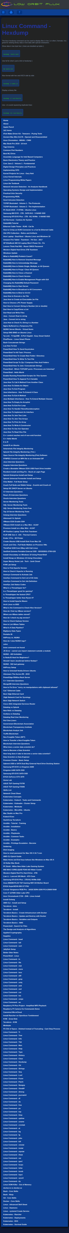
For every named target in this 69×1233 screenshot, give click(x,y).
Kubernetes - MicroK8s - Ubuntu (16, 816)
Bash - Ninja (8, 1201)
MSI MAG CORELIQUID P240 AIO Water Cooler (22, 876)
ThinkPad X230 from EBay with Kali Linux (20, 554)
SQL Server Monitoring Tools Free (17, 515)
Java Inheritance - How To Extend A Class (20, 398)
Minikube (7, 1032)
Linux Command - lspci (13, 1181)
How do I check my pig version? (16, 624)
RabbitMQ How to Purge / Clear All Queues (21, 276)
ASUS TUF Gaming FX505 (14, 793)
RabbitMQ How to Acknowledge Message (20, 269)
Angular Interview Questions (15, 471)
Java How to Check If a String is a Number (20, 329)
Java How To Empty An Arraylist (16, 408)
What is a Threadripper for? (14, 594)
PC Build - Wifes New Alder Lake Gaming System (23, 873)
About (5, 130)
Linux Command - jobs (12, 1144)
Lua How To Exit (10, 352)
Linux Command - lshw (12, 1174)
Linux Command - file (12, 969)
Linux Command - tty (12, 1188)
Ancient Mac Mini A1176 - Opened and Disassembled (25, 143)
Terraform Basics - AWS (13, 929)
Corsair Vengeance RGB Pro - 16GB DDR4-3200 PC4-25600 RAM (30, 896)
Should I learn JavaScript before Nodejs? (20, 667)
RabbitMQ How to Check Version (16, 282)
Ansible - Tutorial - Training (14, 829)
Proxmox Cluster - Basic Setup (16, 767)
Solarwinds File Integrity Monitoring (18, 455)
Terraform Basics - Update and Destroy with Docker (24, 922)
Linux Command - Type (13, 1058)
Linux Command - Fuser (13, 1085)
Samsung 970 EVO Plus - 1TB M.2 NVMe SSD (22, 886)
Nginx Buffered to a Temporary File (17, 332)
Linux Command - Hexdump (15, 1068)
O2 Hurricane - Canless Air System (17, 226)
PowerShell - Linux (11, 962)
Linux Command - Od (12, 1072)
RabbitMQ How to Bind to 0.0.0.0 (16, 299)
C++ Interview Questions (13, 687)
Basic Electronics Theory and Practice (19, 166)
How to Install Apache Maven (15, 607)
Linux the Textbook (11, 190)
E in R (5, 448)
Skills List (7, 796)
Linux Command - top (12, 1118)
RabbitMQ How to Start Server (15, 292)
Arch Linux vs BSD (11, 611)
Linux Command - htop (12, 1121)
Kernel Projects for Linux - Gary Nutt (18, 180)
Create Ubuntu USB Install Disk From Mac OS (22, 548)
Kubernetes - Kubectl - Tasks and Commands (22, 806)
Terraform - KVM (10, 1028)
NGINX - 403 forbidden (12, 660)
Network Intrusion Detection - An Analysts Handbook (25, 193)
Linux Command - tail (12, 949)
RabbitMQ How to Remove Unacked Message (22, 266)
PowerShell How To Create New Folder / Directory (23, 362)
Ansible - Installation (11, 833)
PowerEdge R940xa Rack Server (16, 684)
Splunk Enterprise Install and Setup (18, 481)
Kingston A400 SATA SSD (14, 776)
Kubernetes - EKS (10, 1227)
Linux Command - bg (12, 1138)
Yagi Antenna (8, 153)
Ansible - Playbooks (11, 839)
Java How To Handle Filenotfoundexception (21, 415)
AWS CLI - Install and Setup (14, 909)
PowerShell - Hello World (13, 379)
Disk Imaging (8, 856)
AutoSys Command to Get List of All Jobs (20, 584)
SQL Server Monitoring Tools (15, 511)
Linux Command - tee (12, 1002)
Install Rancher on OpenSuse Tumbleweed (21, 1022)
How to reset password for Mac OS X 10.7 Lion (22, 859)
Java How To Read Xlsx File (14, 438)
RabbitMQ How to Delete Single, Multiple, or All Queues (26, 273)
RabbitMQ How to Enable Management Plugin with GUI (26, 286)
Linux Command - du (12, 1108)
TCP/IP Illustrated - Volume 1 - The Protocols (21, 210)
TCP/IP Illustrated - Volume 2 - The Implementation (24, 213)
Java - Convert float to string (15, 322)
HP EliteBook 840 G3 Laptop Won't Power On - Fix (24, 249)
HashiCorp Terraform (12, 826)
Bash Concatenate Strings (14, 349)
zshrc (5, 650)
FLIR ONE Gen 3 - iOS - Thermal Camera (20, 541)
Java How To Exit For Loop (14, 412)
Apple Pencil (8, 133)
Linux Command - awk (12, 992)
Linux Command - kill (12, 1148)
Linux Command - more (13, 975)
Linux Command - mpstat (13, 1158)
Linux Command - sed (12, 995)
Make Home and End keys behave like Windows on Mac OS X (28, 866)
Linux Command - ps (12, 1115)
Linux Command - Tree (12, 1042)
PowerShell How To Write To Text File (18, 365)
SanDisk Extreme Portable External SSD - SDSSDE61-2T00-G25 (29, 558)
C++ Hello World (10, 445)
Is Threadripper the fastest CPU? (17, 601)
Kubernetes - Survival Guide (15, 1231)
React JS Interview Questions (15, 501)
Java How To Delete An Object (15, 392)
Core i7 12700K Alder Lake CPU (16, 899)
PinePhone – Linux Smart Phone (16, 345)
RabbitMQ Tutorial (10, 229)
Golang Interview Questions (14, 521)
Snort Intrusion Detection (13, 206)
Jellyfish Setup (9, 955)
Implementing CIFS (11, 176)
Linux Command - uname (13, 1128)
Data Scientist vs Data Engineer (16, 763)
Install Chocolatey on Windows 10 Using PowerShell (25, 561)
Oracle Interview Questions (14, 505)
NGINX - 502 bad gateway (13, 670)
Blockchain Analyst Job (13, 737)
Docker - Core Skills (11, 1207)
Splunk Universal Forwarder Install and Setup (22, 485)
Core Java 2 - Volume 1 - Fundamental (19, 170)
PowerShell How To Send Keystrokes (18, 355)
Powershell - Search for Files (15, 932)
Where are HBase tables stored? (16, 621)
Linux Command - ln (11, 965)
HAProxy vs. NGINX (11, 644)
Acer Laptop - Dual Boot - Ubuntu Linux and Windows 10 (26, 243)
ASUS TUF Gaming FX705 (14, 790)
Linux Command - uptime (13, 1125)
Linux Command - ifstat (13, 1161)
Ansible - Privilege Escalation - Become (19, 849)
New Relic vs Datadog (12, 717)
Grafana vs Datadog (11, 720)
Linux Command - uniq (12, 989)
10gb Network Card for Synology (16, 704)
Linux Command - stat (12, 972)
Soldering (7, 853)
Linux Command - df (11, 1105)
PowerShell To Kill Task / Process (17, 359)
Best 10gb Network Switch (14, 707)
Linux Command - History (14, 1062)
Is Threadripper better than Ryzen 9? (18, 604)
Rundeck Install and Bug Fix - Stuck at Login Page (24, 478)
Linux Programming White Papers (17, 186)
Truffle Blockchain (10, 740)
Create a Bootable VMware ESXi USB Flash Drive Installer (27, 475)
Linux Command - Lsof (12, 1081)
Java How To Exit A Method (14, 402)
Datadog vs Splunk (11, 713)
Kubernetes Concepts (12, 803)
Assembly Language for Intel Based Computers (23, 163)
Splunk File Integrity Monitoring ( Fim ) (19, 458)
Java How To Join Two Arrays (15, 425)
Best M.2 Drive (9, 160)
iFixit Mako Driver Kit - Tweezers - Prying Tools (22, 140)
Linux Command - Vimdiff (14, 1095)
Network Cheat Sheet (12, 800)
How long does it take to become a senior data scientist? (26, 760)
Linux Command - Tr (11, 1038)
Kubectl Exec (8, 823)
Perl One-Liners (9, 727)
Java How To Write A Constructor (17, 432)
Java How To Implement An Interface (18, 418)
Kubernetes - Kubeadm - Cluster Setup (19, 810)
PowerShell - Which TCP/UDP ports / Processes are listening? (29, 375)
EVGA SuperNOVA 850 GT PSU (16, 892)
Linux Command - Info (12, 1045)
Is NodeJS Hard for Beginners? (16, 664)
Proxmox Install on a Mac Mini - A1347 (19, 534)
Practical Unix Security (12, 200)
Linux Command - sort (12, 952)
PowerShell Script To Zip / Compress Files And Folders (26, 369)
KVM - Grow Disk (10, 1025)
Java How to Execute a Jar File (16, 302)
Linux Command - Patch (13, 1088)
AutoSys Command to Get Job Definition (20, 587)
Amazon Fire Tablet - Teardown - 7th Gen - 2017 (23, 246)
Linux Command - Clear (13, 1065)
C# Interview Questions (13, 498)
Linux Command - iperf (12, 1168)
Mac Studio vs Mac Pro (12, 820)
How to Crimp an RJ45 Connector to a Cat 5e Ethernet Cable (28, 236)
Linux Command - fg (11, 1141)
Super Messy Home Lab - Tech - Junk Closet (21, 568)
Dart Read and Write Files (14, 319)
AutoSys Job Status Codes (14, 591)
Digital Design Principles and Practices (19, 173)
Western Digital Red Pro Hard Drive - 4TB (20, 879)
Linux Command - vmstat (13, 1151)
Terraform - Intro (10, 912)
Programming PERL (11, 203)
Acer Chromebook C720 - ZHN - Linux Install (21, 902)
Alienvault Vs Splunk (12, 524)
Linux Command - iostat (13, 1154)
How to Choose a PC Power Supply (17, 309)
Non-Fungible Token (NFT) (14, 743)
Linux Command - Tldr (12, 1048)
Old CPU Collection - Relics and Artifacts (20, 239)
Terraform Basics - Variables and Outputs (20, 926)
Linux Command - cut (12, 999)
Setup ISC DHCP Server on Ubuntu (17, 495)
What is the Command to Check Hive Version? (22, 614)
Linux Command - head (13, 946)
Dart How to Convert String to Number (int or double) (25, 312)
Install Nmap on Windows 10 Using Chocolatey (22, 564)
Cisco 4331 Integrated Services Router (19, 710)
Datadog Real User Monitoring (15, 723)
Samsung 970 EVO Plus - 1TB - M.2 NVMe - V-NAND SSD (26, 223)
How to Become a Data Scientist (16, 757)
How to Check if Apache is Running (18, 578)
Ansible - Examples (11, 846)
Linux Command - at (11, 1135)
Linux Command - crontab (14, 1131)
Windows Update (10, 259)
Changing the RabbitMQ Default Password (20, 289)
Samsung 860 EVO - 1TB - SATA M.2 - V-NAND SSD (24, 219)
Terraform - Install (10, 916)
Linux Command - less (12, 979)
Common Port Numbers (13, 156)
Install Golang (9, 906)
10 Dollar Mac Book (11, 869)
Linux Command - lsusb (13, 1178)
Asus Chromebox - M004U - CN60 (17, 147)
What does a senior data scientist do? (19, 753)
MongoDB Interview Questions (16, 690)
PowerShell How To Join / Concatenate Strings (22, 372)
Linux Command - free (12, 1111)
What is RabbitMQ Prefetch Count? (17, 263)
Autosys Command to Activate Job (17, 581)
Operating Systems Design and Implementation (23, 196)
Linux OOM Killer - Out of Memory (17, 1191)
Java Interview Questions (13, 468)
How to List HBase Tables (14, 631)
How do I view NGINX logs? (14, 647)
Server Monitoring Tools (13, 508)
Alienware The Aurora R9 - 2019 (16, 680)
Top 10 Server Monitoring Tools (16, 518)
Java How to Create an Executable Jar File (20, 306)
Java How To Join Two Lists (14, 422)
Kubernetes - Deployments (14, 1224)
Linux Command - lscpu (13, 1171)
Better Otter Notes (10, 959)
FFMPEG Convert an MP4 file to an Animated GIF (23, 465)
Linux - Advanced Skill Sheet (15, 1211)
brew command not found (14, 654)
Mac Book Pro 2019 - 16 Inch (15, 150)
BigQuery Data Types (12, 637)
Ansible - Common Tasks (13, 843)
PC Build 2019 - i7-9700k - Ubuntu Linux (19, 216)
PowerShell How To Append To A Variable (20, 385)
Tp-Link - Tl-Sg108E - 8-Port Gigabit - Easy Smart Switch (26, 342)
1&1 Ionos (7, 137)
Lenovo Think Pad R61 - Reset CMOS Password (23, 253)
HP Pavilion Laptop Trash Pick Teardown (20, 538)
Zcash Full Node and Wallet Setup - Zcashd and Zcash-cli (27, 491)
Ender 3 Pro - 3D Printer (13, 544)
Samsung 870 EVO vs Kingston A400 (18, 773)
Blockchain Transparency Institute (17, 733)
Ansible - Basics (10, 836)
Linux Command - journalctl (14, 1101)
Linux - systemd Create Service (16, 1217)
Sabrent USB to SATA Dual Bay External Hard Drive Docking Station (31, 770)
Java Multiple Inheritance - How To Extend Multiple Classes (27, 405)
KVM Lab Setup (9, 571)
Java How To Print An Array (14, 428)
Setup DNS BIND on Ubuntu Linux (17, 339)
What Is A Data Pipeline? (13, 634)
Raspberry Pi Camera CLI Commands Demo (21, 1015)
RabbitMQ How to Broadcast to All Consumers (22, 296)
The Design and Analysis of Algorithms (19, 936)
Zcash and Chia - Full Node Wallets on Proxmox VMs (25, 551)
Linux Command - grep (12, 985)
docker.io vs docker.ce (12, 1194)
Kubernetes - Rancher (12, 1221)
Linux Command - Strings (14, 1075)
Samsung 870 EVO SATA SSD (15, 780)
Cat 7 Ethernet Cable (11, 697)
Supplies (7, 942)
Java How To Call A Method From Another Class (23, 389)
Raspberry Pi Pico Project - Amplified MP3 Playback (24, 1012)
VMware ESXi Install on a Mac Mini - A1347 (21, 531)
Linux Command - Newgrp (14, 1091)
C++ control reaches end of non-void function (22, 442)
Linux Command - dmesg (13, 1098)
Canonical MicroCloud (12, 1018)
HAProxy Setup (9, 674)
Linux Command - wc (12, 1009)
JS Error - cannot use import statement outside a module (27, 657)
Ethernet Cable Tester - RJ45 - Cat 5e (18, 233)
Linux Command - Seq (12, 1078)
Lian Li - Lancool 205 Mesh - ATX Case (19, 883)
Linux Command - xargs (13, 1005)
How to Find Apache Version (15, 574)
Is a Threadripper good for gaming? (18, 597)
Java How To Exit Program (14, 395)
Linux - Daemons (10, 1214)
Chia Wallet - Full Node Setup (15, 488)
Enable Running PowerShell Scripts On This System (25, 382)
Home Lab (7, 786)
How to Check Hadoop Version (16, 627)
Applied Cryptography (12, 939)
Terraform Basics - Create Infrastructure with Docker (25, 919)
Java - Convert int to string (14, 326)
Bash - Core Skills (10, 1197)
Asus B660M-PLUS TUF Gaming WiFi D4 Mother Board (26, 889)
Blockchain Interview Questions (16, 750)
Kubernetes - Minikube (12, 813)
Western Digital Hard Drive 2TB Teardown (20, 256)
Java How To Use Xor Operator (16, 435)
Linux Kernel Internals (12, 183)
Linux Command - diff (12, 982)
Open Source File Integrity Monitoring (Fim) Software (25, 461)
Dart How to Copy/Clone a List (15, 316)
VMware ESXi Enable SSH (14, 528)
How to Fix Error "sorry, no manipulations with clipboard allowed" (30, 694)
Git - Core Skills (9, 1204)
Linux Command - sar (12, 1164)
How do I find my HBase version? (17, 617)
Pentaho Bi (7, 641)
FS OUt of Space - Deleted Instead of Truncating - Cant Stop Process (31, 1035)
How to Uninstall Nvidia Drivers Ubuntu (19, 677)
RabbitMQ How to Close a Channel (17, 279)
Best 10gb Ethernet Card (13, 700)
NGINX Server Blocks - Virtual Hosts (18, 336)
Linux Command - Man (12, 1052)
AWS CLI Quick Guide (12, 863)
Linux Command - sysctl (13, 1184)
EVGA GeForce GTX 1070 (13, 783)
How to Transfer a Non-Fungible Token (19, 747)
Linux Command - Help (12, 1055)
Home (5, 127)
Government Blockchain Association (18, 730)
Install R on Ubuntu (11, 452)
